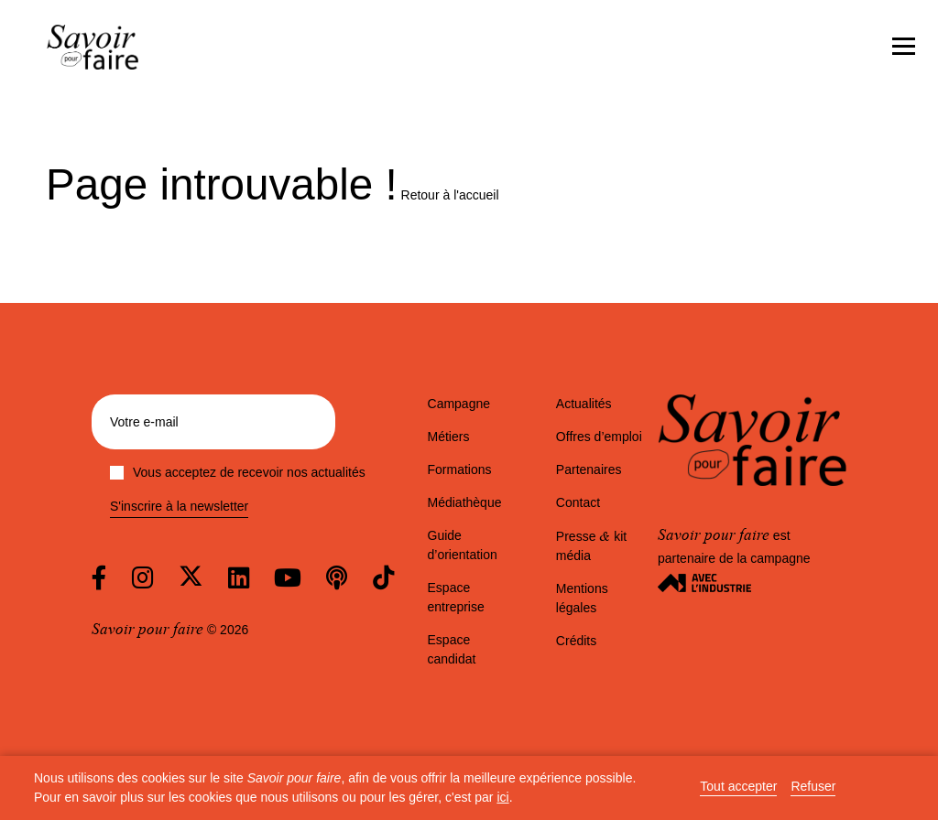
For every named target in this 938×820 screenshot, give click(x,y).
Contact (578, 502)
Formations (460, 469)
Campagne (459, 403)
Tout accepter (738, 786)
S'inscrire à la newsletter (179, 506)
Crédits (576, 640)
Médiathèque (465, 502)
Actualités (584, 403)
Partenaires (589, 469)
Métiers (449, 436)
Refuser (813, 786)
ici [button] (502, 797)
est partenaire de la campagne (734, 558)
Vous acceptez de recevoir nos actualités (237, 472)
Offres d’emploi (599, 436)
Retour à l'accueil (450, 195)
